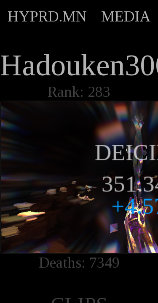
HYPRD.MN (47, 16)
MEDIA (126, 16)
